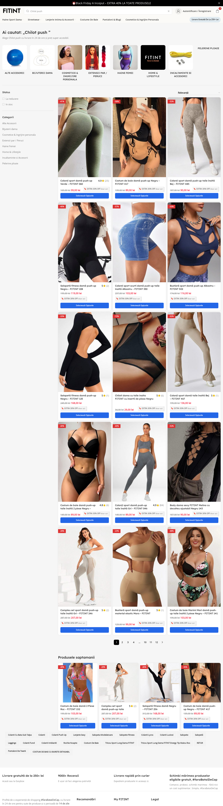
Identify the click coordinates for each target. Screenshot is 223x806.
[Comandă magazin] (199, 92)
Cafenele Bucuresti (161, 776)
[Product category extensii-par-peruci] (97, 62)
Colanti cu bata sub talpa (20, 694)
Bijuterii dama (9, 128)
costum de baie (91, 702)
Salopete (184, 694)
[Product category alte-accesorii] (14, 60)
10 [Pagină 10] (145, 608)
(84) (162, 485)
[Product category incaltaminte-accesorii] (180, 62)
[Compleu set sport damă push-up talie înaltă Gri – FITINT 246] (84, 539)
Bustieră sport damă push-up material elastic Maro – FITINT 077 (132, 586)
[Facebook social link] (4, 780)
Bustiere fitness (85, 771)
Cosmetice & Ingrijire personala (19, 134)
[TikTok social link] (38, 780)
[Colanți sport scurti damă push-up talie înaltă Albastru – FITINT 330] (139, 235)
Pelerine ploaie (10, 163)
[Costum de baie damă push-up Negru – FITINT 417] (139, 137)
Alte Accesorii (9, 123)
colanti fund (29, 702)
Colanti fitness (84, 766)
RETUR (200, 702)
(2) (107, 279)
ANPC (154, 766)
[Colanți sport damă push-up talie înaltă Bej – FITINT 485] (194, 137)
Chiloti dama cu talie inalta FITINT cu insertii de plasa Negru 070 (134, 385)
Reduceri (118, 782)
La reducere (12, 98)
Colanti (41, 694)
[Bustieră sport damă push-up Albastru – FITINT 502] (194, 235)
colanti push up (59, 694)
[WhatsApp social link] (32, 780)
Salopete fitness (126, 694)
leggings (12, 702)
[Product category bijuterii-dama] (42, 60)
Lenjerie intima (84, 782)
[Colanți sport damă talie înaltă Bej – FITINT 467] (194, 338)
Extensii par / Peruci (13, 140)
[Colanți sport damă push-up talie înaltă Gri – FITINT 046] (139, 441)
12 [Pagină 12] (156, 608)
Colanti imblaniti (49, 702)
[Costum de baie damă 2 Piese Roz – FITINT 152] (78, 648)
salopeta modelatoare (102, 694)
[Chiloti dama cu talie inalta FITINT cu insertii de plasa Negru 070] (139, 338)
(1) (107, 382)
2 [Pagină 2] (122, 608)
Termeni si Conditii (161, 782)
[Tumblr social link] (27, 780)
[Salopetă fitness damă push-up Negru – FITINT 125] (84, 338)
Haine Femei (9, 146)
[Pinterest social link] (21, 780)
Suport (117, 776)
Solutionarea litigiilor (162, 771)
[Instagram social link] (10, 780)
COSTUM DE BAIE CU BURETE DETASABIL (51, 711)
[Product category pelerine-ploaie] (208, 48)
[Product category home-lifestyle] (153, 62)
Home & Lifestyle (11, 151)
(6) (162, 382)
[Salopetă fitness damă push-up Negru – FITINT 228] (84, 235)
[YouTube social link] (15, 780)
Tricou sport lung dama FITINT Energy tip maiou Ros (165, 702)
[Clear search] (168, 11)
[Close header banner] (219, 3)
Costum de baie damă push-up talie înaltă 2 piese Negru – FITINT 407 (78, 488)
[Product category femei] (125, 60)
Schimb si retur (122, 771)
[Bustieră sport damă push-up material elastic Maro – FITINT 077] (139, 539)
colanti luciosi (166, 694)
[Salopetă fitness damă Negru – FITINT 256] (160, 648)
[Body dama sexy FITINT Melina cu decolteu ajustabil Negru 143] (194, 441)
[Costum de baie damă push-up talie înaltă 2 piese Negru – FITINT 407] (84, 441)
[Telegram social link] (43, 780)
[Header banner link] (107, 3)
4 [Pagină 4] (133, 608)
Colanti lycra (147, 694)
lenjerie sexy (79, 694)
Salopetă (199, 694)
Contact (118, 766)
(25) (107, 180)
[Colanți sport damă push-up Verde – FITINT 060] (84, 137)
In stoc (9, 104)
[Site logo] (11, 10)
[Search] (98, 11)
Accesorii (81, 787)
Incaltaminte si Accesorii (15, 157)
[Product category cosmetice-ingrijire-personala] (70, 64)
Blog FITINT (82, 792)
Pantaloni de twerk (17, 710)
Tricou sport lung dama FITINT (119, 702)
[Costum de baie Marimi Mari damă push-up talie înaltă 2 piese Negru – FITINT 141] (194, 539)
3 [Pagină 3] (128, 608)
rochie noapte (70, 702)
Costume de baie (85, 776)
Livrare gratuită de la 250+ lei (205, 19)
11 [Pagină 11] (151, 608)
